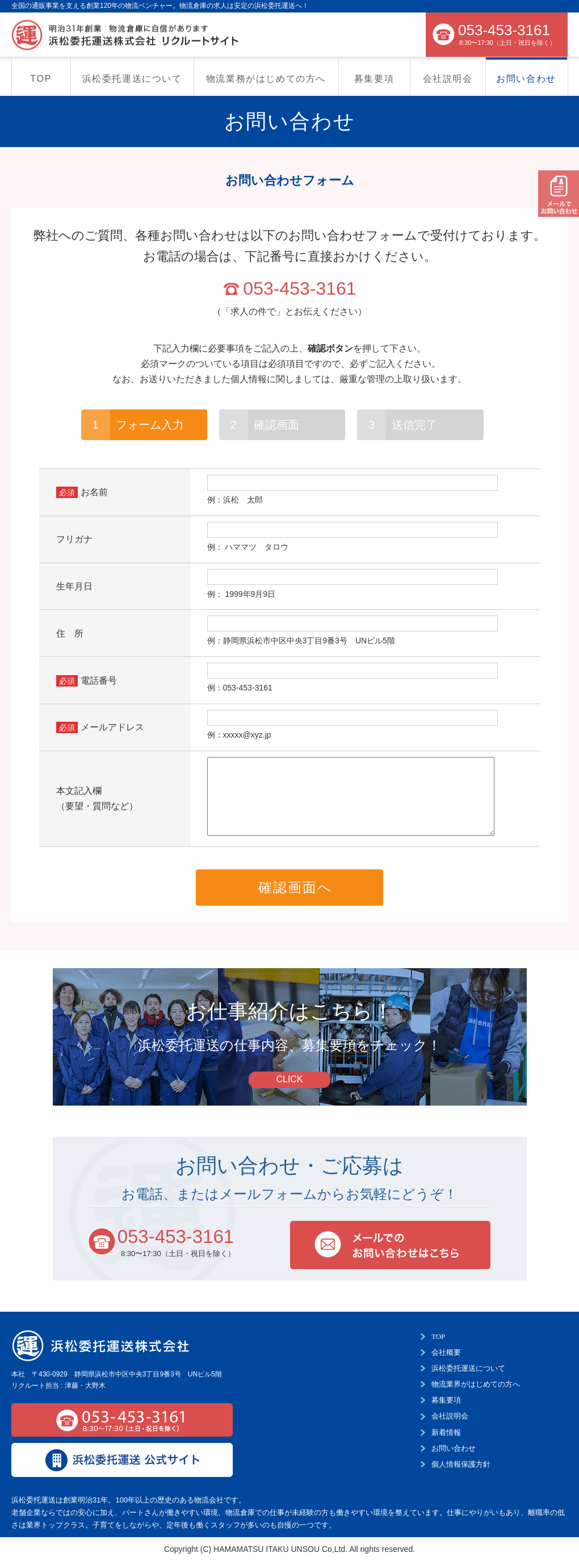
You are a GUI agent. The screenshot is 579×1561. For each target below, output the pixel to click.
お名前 (94, 492)
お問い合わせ (526, 78)
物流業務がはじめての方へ (266, 78)
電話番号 (99, 680)
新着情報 (446, 1432)
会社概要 (446, 1352)
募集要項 (374, 78)
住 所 (69, 633)
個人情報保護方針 (460, 1464)
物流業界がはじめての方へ (475, 1384)
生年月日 (74, 586)
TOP (40, 78)
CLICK (289, 1079)
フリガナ (74, 539)
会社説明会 (448, 78)
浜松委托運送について (132, 78)
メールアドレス (112, 727)
